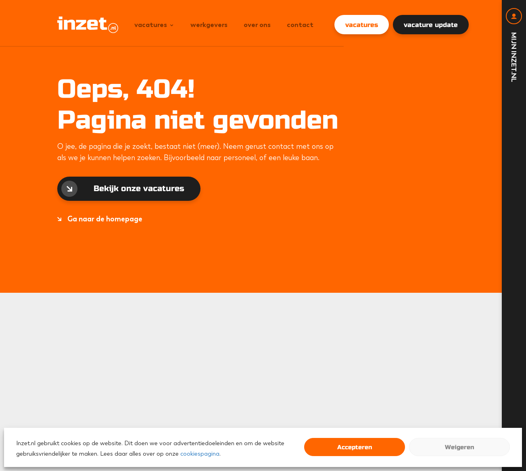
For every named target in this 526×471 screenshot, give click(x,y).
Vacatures (150, 25)
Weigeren (459, 447)
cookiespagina (199, 453)
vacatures (361, 25)
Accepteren (354, 447)
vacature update (431, 25)
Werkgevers (209, 25)
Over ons (257, 25)
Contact (300, 25)
